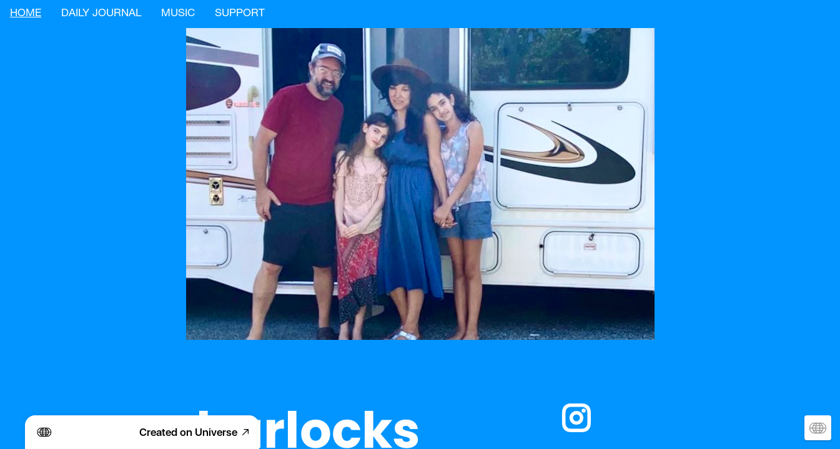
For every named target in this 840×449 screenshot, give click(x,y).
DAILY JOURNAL (101, 14)
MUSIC (178, 14)
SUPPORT (240, 14)
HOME (25, 14)
